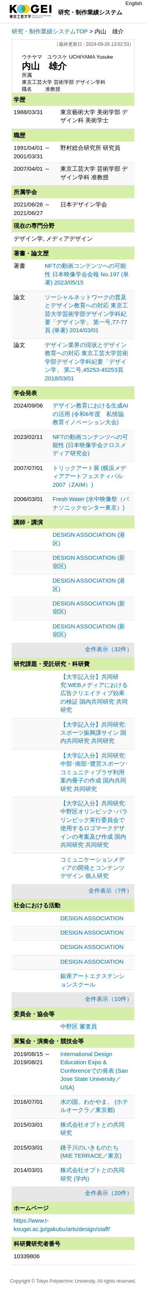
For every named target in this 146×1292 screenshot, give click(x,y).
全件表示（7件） (110, 890)
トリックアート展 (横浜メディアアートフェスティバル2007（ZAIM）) (89, 476)
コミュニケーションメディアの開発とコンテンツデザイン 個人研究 (92, 867)
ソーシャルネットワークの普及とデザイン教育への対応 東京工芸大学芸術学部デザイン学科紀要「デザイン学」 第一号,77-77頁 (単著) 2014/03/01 (86, 314)
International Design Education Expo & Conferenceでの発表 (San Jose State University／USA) (94, 1071)
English (133, 3)
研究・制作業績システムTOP (50, 31)
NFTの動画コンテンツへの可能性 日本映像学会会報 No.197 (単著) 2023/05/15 (87, 274)
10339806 (27, 1256)
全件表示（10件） (108, 998)
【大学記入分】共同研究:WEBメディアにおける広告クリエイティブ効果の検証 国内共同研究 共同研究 (94, 693)
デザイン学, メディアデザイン (53, 238)
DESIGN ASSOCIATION (91, 918)
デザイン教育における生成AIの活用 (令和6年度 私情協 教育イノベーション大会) (91, 413)
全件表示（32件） (108, 649)
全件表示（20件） (108, 1193)
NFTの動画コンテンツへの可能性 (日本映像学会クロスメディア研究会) (90, 445)
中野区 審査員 (78, 1026)
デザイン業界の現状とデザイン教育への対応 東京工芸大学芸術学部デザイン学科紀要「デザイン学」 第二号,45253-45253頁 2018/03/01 (86, 362)
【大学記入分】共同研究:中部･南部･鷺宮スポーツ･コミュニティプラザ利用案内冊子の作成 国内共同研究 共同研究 (94, 772)
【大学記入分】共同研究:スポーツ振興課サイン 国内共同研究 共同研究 (93, 732)
